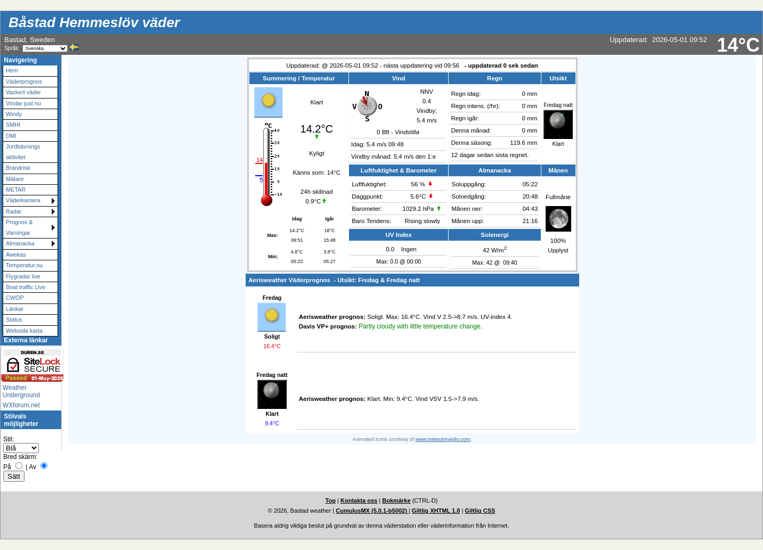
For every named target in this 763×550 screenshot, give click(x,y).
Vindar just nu (23, 103)
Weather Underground (21, 391)
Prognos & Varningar (19, 227)
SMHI (13, 124)
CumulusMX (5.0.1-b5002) (372, 510)
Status (14, 319)
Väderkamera (23, 200)
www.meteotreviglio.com (442, 439)
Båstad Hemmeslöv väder (94, 22)
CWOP (15, 297)
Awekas (16, 254)
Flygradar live (23, 276)
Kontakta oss (358, 500)
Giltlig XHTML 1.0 (436, 510)
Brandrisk (18, 168)
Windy (14, 114)
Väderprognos (24, 81)
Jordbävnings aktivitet (23, 151)
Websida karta (24, 330)
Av (32, 467)
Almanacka (20, 243)
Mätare (15, 179)
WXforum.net (21, 405)
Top (331, 500)
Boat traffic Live (25, 287)
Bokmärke (396, 500)
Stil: (8, 439)
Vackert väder (23, 92)
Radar (13, 211)
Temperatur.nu (24, 265)
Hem (12, 70)
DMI (11, 136)
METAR (16, 189)
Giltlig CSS (480, 510)
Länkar (14, 309)
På (7, 467)
